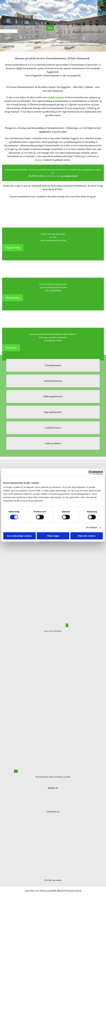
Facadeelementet (53, 365)
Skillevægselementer (53, 396)
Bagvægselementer (53, 412)
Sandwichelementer (53, 381)
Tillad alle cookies (86, 536)
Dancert (39, 160)
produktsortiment (56, 97)
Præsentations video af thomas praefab (53, 777)
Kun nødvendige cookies (19, 536)
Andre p (49, 443)
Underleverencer (53, 428)
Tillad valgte (53, 536)
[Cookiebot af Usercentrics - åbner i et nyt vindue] (90, 472)
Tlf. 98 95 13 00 (35, 176)
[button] (50, 28)
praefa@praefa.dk (69, 176)
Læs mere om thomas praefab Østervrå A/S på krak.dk (53, 890)
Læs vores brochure (53, 631)
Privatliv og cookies (53, 880)
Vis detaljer (91, 527)
